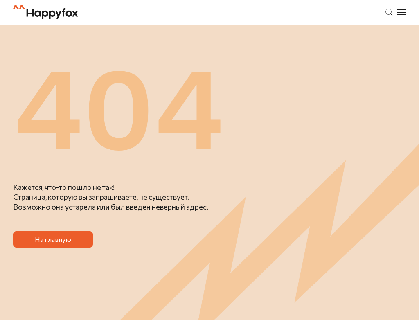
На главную (53, 239)
